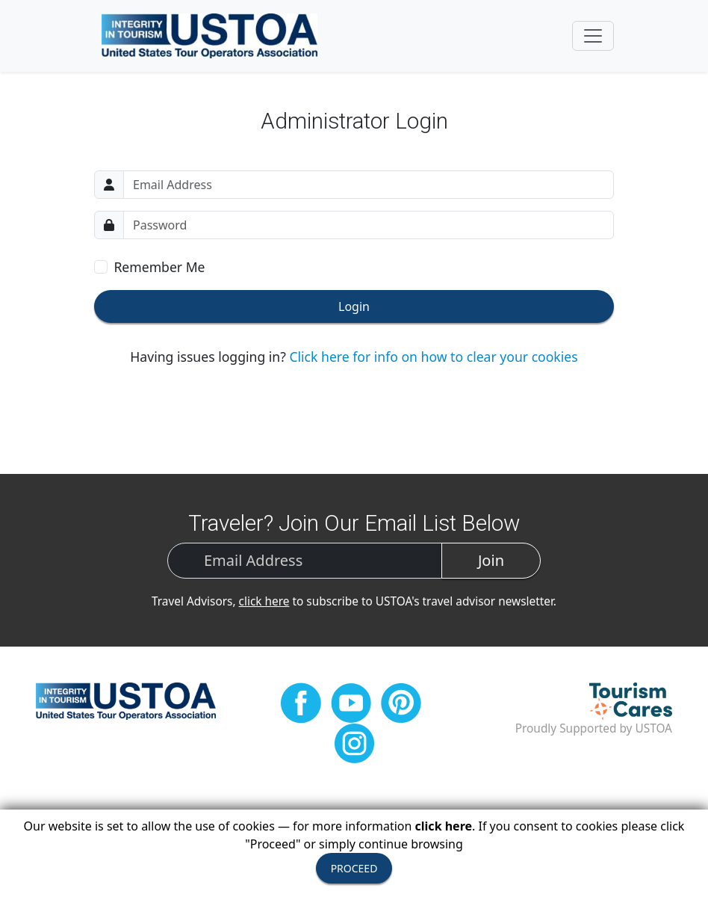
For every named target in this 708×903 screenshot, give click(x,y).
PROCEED (354, 868)
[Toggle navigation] (593, 36)
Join (491, 560)
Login (354, 306)
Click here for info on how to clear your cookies (433, 357)
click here (264, 601)
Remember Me (159, 267)
